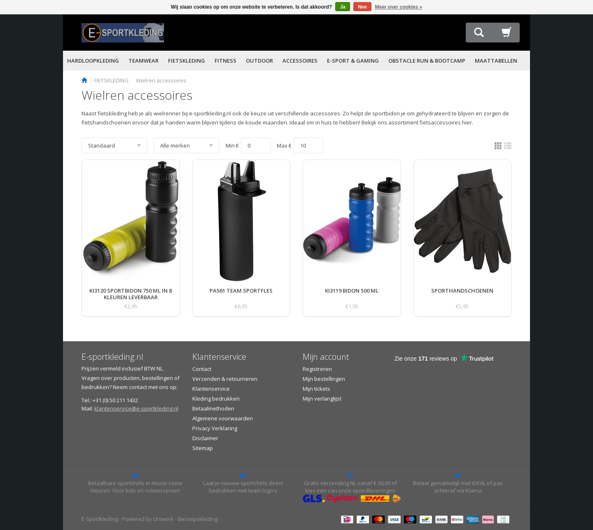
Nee (362, 7)
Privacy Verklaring (214, 428)
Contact (201, 369)
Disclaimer (205, 438)
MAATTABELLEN (496, 60)
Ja (342, 7)
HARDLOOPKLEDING (93, 60)
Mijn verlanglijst (322, 398)
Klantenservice (211, 388)
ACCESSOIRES (300, 60)
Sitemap (202, 448)
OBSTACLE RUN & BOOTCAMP (426, 60)
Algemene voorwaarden (222, 418)
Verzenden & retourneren (224, 378)
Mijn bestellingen (324, 378)
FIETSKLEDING (186, 60)
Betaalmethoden (213, 408)
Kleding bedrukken (216, 398)
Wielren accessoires (161, 80)
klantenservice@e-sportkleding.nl (136, 408)
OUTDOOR (259, 60)
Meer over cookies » (399, 7)
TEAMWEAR (143, 60)
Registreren (317, 369)
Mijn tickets (316, 388)
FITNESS (225, 60)
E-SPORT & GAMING (353, 60)
